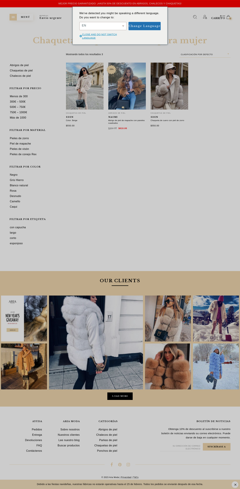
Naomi (113, 117)
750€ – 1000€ (18, 112)
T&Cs (135, 477)
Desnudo (15, 196)
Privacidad (126, 477)
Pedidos (37, 429)
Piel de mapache (20, 143)
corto (13, 238)
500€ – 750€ (18, 107)
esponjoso (16, 243)
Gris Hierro (17, 180)
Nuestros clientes (69, 434)
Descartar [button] (235, 484)
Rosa (13, 190)
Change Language (145, 26)
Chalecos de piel (106, 434)
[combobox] (205, 54)
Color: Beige (72, 120)
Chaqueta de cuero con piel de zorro (167, 120)
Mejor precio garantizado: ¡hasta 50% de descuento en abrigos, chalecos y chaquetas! (120, 3)
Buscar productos (69, 445)
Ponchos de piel (107, 450)
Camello (15, 201)
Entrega (37, 434)
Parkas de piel (108, 440)
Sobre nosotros (70, 429)
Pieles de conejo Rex (23, 154)
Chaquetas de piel (76, 113)
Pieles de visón (19, 149)
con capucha (18, 227)
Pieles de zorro (19, 138)
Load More (120, 396)
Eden (70, 117)
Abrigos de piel (117, 113)
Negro (14, 174)
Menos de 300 (19, 96)
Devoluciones (33, 440)
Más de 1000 (18, 117)
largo (13, 232)
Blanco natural (19, 185)
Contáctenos (34, 450)
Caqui (13, 206)
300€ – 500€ (18, 101)
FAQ (39, 445)
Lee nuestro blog (69, 440)
